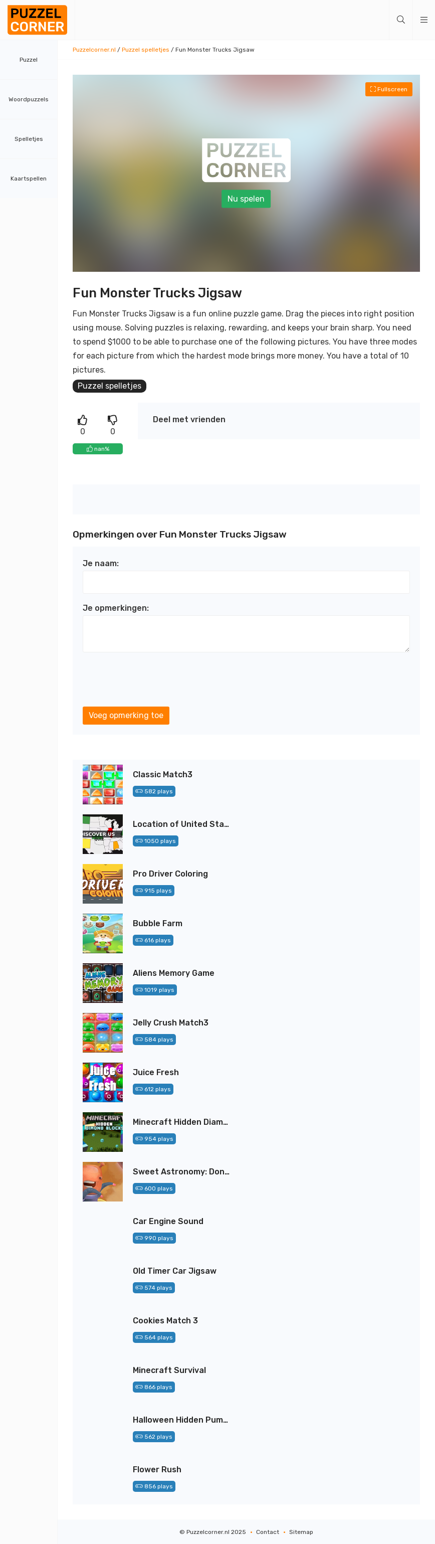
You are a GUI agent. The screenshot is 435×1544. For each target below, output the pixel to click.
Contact (267, 1531)
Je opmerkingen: (116, 608)
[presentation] (159, 679)
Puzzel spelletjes (145, 49)
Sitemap (301, 1531)
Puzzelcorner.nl (94, 49)
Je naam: (101, 563)
